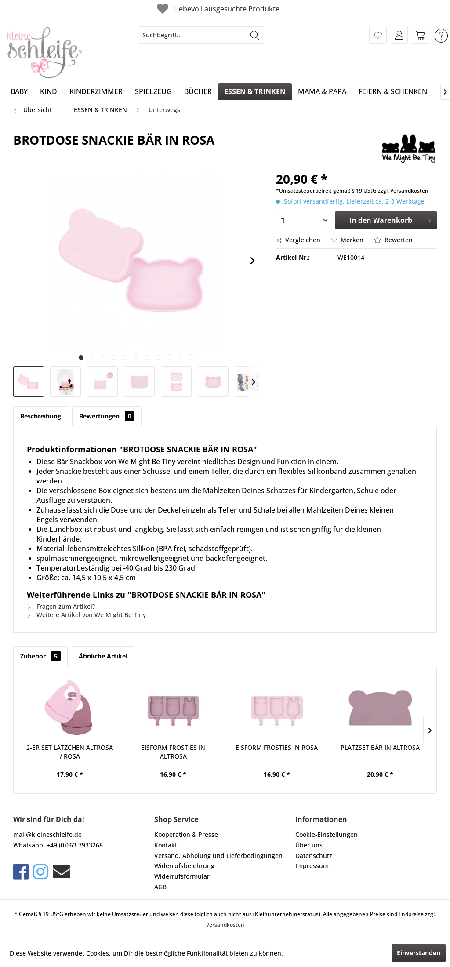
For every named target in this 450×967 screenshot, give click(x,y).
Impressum (312, 866)
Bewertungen (106, 416)
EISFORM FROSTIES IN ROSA (277, 747)
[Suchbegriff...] (201, 35)
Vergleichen (298, 240)
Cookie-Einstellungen (326, 834)
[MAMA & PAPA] (322, 91)
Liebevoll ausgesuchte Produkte (211, 8)
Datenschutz (313, 855)
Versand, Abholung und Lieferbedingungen (218, 855)
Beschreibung (40, 416)
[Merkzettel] (378, 35)
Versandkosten (225, 924)
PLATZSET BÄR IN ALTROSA (380, 747)
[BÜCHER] (198, 91)
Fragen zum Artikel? (61, 606)
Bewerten (393, 240)
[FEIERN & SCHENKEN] (392, 91)
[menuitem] (201, 35)
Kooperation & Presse (186, 834)
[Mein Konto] (399, 35)
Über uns (309, 845)
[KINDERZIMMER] (96, 91)
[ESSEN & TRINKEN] (255, 91)
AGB (160, 887)
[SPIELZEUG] (153, 91)
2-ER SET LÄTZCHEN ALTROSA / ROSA (69, 751)
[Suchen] (255, 35)
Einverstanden (418, 953)
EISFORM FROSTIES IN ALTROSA (173, 751)
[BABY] (19, 91)
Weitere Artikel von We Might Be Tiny (86, 615)
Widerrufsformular (182, 876)
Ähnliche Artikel (103, 656)
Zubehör (40, 656)
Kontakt (165, 845)
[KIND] (48, 91)
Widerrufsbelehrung (184, 866)
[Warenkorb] (421, 35)
